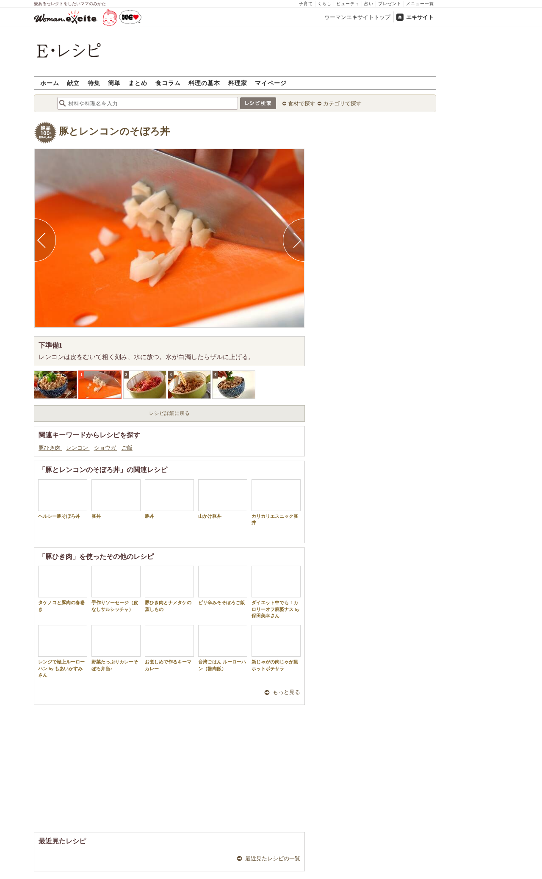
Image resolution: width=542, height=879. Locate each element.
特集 (94, 83)
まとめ (137, 83)
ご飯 (127, 448)
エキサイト (420, 17)
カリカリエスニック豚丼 (276, 502)
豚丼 (116, 499)
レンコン (77, 448)
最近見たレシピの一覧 (272, 858)
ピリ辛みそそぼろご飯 (222, 585)
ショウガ (105, 448)
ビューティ (347, 3)
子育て (306, 3)
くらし (325, 3)
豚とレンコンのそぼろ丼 (114, 131)
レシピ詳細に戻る (169, 413)
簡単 (114, 83)
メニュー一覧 (420, 3)
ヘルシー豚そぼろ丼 (62, 499)
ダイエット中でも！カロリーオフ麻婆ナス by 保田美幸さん (276, 592)
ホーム (49, 83)
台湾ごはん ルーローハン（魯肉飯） (222, 648)
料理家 (237, 83)
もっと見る (286, 692)
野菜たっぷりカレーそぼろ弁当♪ (116, 648)
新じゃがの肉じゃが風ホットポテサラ (276, 648)
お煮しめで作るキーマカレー (169, 648)
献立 (73, 83)
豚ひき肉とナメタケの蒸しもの (169, 588)
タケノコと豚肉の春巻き (62, 588)
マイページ (271, 83)
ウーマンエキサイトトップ (357, 17)
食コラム (168, 83)
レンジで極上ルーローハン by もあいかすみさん (62, 651)
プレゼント (389, 3)
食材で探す (301, 103)
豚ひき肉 (50, 448)
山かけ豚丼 (222, 499)
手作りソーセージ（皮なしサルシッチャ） (116, 588)
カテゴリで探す (342, 103)
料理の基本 (204, 83)
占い (368, 3)
